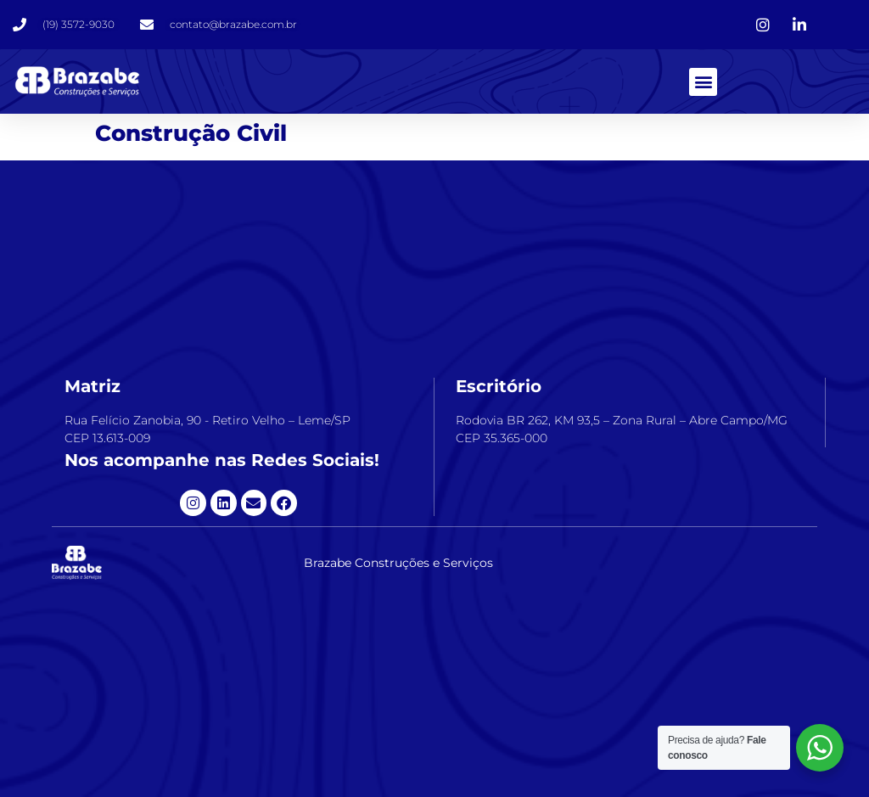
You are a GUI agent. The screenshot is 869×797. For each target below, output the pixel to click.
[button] (703, 82)
